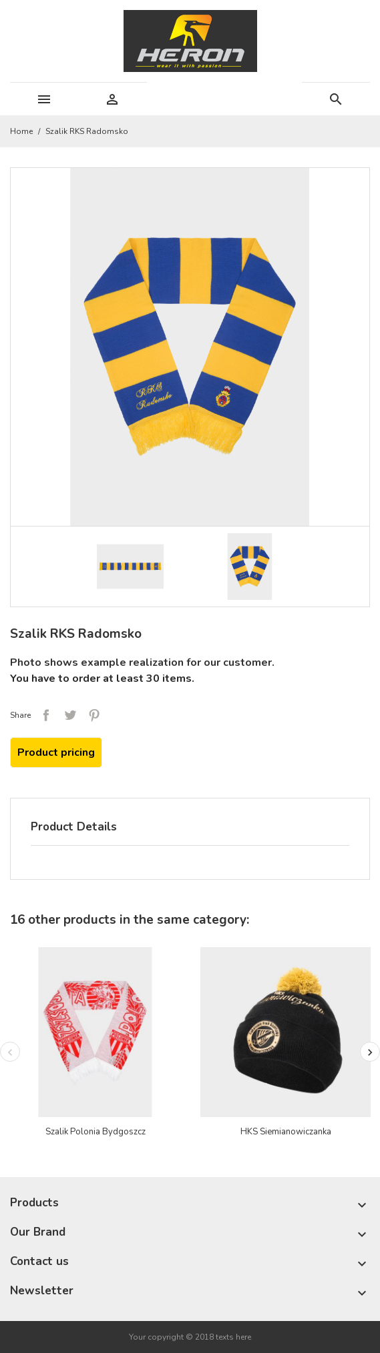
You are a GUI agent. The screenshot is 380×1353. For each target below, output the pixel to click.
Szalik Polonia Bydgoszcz (95, 1132)
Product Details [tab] (74, 826)
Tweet (70, 715)
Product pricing (56, 752)
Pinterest (94, 715)
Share (46, 715)
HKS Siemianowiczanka (285, 1132)
